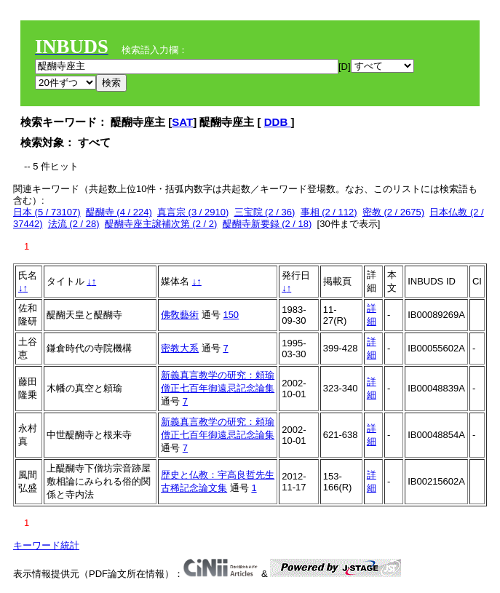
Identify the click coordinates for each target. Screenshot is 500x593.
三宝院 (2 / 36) (264, 212)
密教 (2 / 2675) (393, 212)
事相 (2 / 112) (329, 212)
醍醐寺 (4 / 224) (119, 212)
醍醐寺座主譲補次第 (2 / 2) (161, 223)
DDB (277, 122)
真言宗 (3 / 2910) (193, 212)
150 (231, 314)
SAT (182, 122)
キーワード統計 (46, 545)
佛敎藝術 (180, 314)
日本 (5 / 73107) (47, 212)
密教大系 (180, 348)
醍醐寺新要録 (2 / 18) (267, 223)
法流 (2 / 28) (74, 223)
